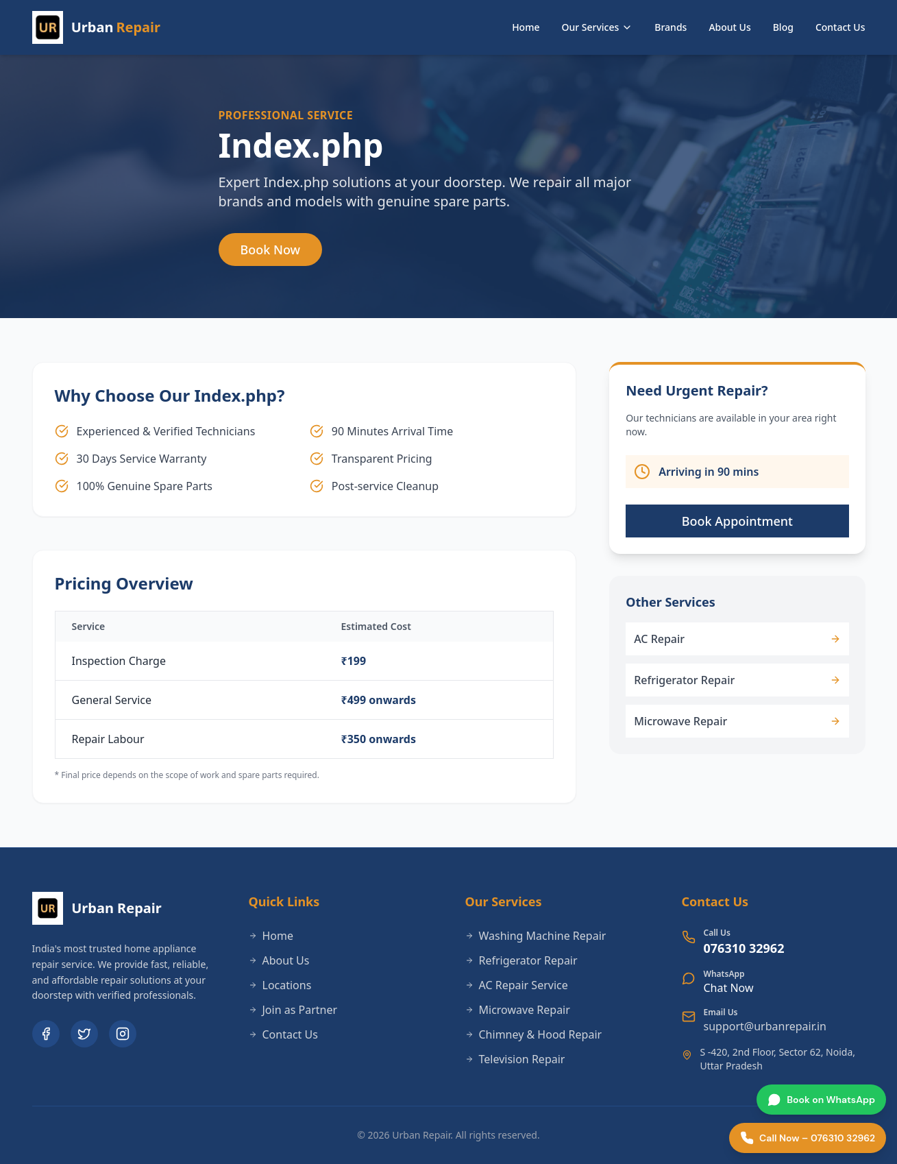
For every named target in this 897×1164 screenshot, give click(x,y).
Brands (670, 27)
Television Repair (515, 1059)
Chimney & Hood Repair (533, 1034)
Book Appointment (737, 521)
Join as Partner (293, 1009)
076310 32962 (744, 948)
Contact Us (840, 27)
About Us (729, 27)
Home (525, 27)
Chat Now (729, 987)
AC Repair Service (516, 985)
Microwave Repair (517, 1009)
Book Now (271, 249)
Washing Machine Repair (535, 935)
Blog (783, 27)
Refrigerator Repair (521, 960)
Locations (280, 985)
